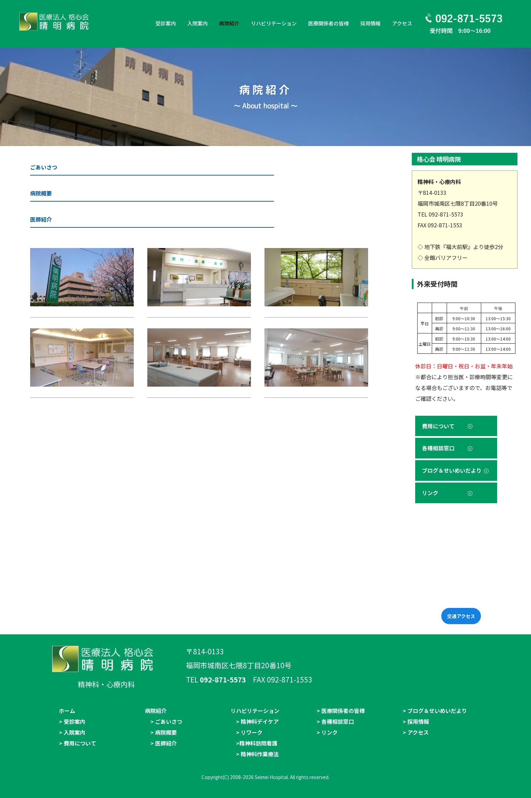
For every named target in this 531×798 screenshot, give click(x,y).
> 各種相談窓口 (335, 721)
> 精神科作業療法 (257, 754)
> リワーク (249, 732)
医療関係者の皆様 (328, 23)
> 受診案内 (72, 721)
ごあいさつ (43, 167)
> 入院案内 (72, 732)
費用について (447, 426)
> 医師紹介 (163, 743)
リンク (447, 493)
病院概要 (41, 193)
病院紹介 (229, 23)
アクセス (402, 23)
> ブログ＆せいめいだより (435, 711)
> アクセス (416, 732)
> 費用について (77, 743)
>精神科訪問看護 (256, 743)
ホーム (67, 711)
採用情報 (370, 23)
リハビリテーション (274, 23)
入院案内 (197, 23)
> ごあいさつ (166, 721)
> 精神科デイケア (257, 721)
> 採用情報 (416, 721)
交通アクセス (461, 616)
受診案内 (165, 23)
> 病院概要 (163, 732)
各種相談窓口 (447, 448)
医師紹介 (41, 219)
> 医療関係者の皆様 (341, 711)
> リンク (327, 732)
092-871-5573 (223, 679)
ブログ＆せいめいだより (456, 470)
